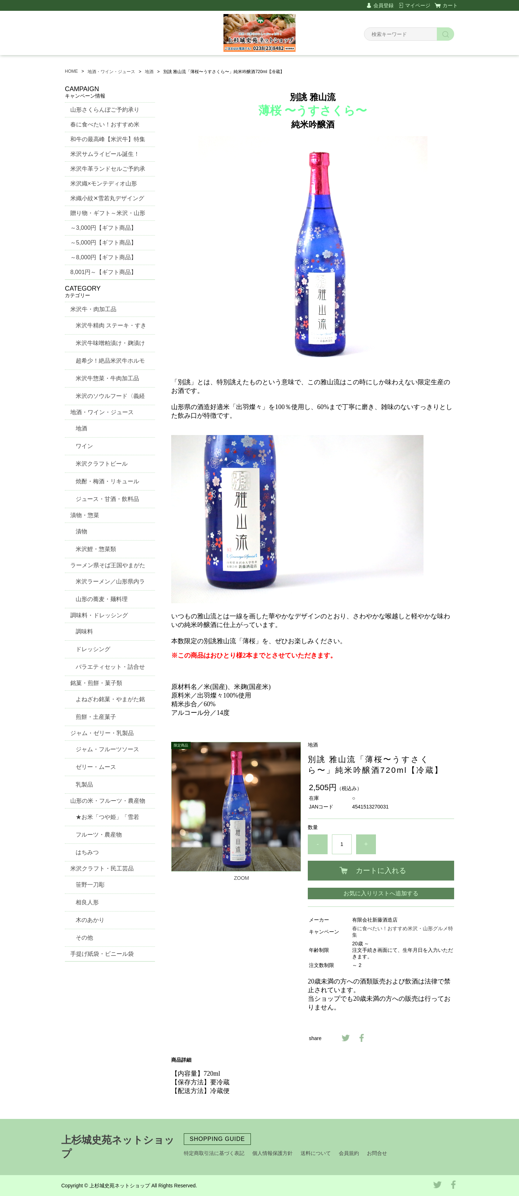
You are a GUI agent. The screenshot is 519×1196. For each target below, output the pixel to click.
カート (450, 5)
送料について (316, 1153)
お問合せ (377, 1153)
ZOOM (241, 878)
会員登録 (383, 5)
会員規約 (349, 1153)
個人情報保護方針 (272, 1153)
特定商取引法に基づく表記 (214, 1153)
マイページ (417, 5)
